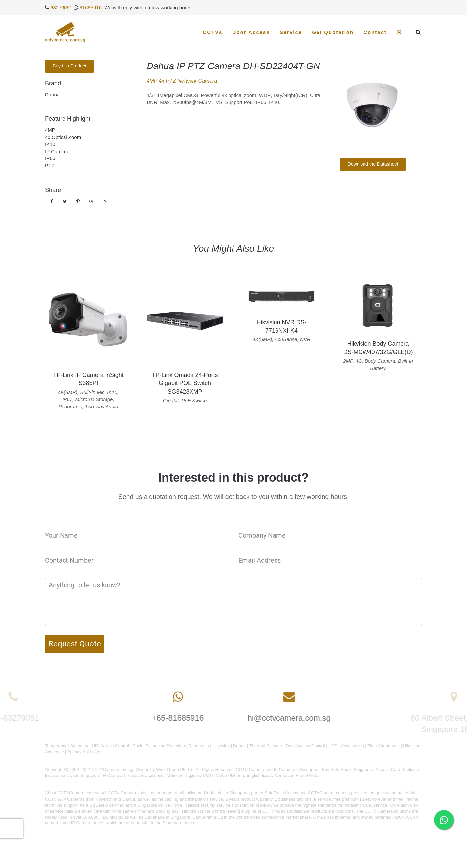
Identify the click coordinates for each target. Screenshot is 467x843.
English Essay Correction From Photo (282, 775)
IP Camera (56, 151)
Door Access (251, 32)
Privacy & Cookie (83, 751)
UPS (332, 745)
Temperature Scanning (66, 745)
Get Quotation (333, 32)
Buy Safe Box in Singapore (347, 769)
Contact (375, 32)
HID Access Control (110, 745)
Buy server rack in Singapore (72, 775)
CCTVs (212, 32)
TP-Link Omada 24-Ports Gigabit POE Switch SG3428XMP (185, 383)
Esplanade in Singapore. (168, 817)
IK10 (50, 144)
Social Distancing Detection (159, 745)
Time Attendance (383, 745)
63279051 (61, 7)
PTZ (49, 165)
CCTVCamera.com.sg (79, 792)
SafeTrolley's (277, 792)
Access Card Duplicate (397, 769)
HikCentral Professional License (133, 775)
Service (291, 32)
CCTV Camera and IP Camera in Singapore (277, 769)
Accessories (352, 745)
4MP (50, 130)
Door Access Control (305, 745)
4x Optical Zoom (63, 137)
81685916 (90, 7)
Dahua (52, 94)
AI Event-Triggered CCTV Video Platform (205, 775)
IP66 (50, 158)
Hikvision (221, 745)
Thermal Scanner (265, 745)
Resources (199, 745)
